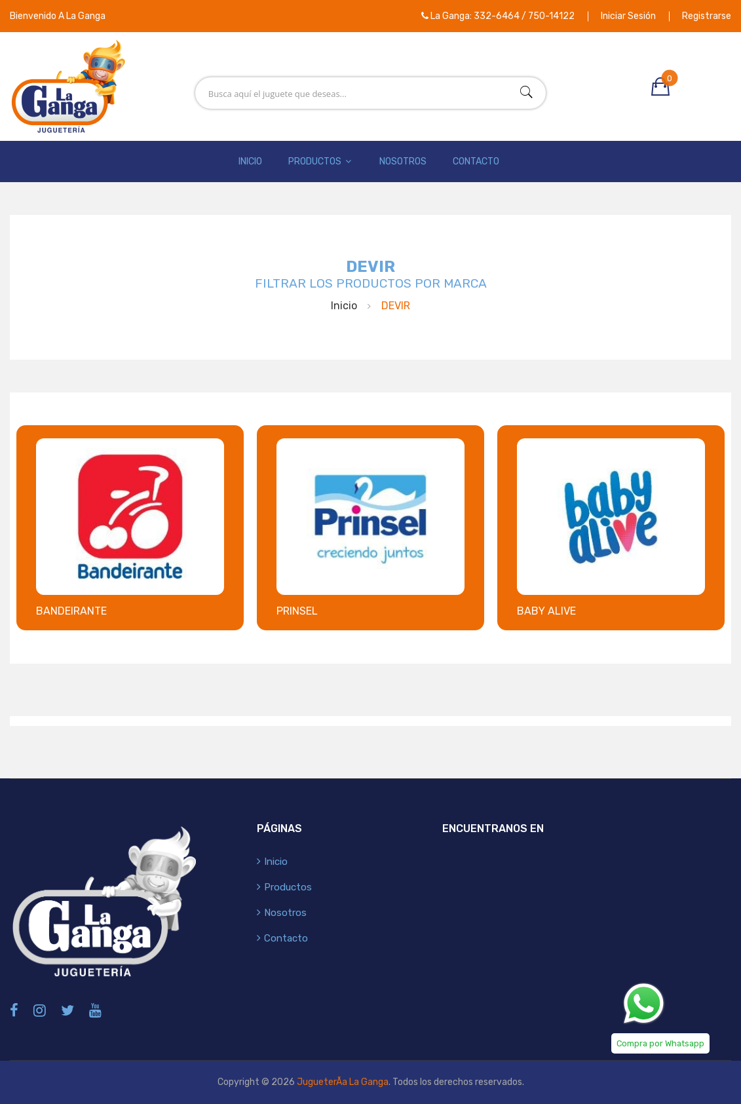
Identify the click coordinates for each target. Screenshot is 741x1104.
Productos (320, 161)
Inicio (250, 161)
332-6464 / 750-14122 (524, 16)
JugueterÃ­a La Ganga (343, 1082)
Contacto (476, 161)
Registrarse (706, 16)
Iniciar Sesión (628, 16)
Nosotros (403, 161)
